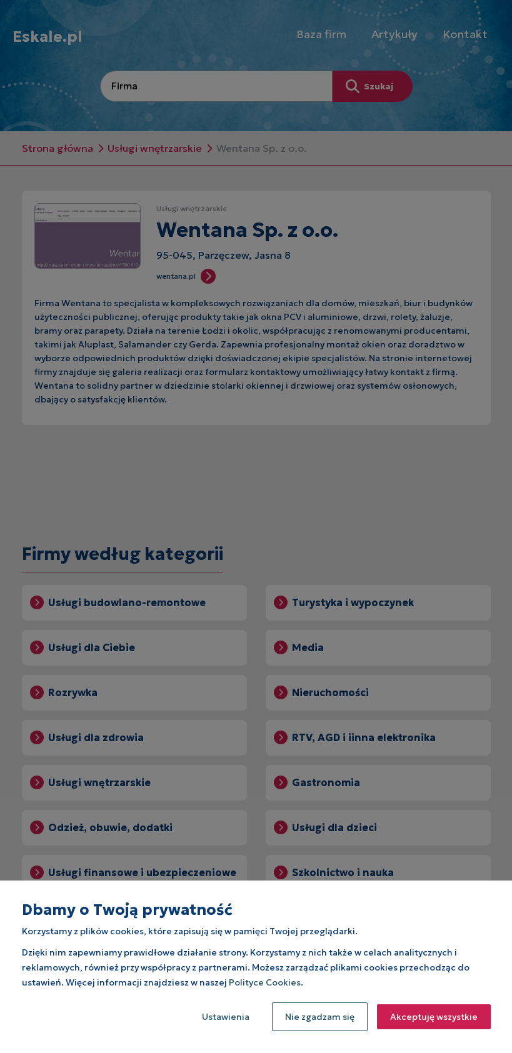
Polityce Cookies (265, 982)
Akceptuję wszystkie (434, 1016)
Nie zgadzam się (319, 1016)
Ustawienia (225, 1016)
